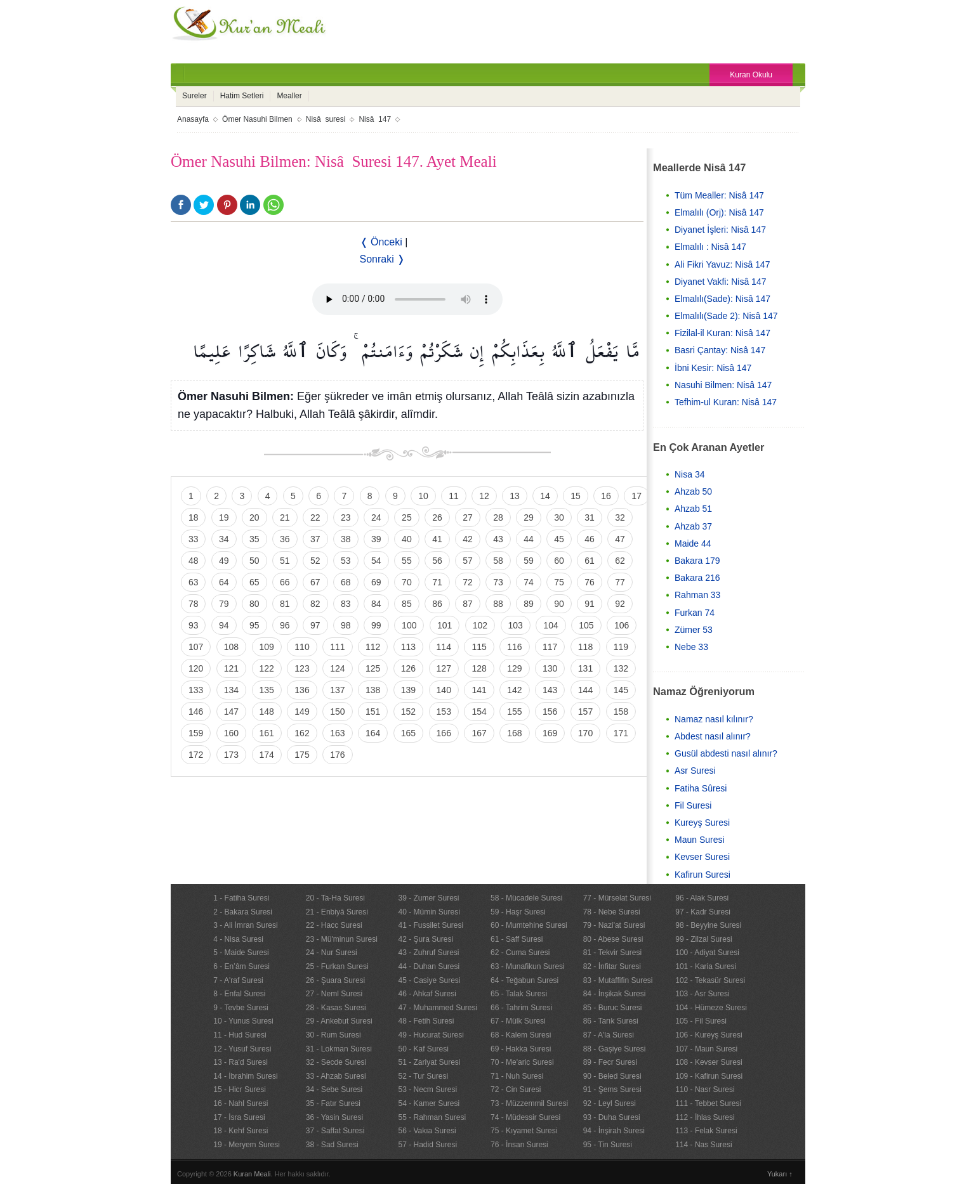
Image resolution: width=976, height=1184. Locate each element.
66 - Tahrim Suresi (521, 1007)
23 (346, 517)
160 (231, 733)
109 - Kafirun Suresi (708, 1076)
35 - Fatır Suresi (333, 1103)
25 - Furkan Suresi (337, 966)
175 (301, 755)
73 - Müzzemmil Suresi (529, 1103)
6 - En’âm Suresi (241, 966)
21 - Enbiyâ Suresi (337, 912)
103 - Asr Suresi (702, 993)
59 (529, 561)
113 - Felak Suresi (706, 1130)
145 (621, 690)
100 (409, 625)
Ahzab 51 (693, 509)
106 (621, 625)
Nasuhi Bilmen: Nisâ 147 (723, 385)
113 (408, 647)
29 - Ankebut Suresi (339, 1021)
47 (620, 539)
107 (195, 647)
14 (545, 496)
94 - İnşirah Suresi (614, 1130)
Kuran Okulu (751, 74)
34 (224, 539)
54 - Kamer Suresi (428, 1103)
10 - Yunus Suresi (243, 1021)
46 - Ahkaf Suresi (427, 993)
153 (444, 711)
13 (515, 496)
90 (559, 604)
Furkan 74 (695, 613)
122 (267, 668)
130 (550, 668)
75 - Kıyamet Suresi (524, 1130)
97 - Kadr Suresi (702, 912)
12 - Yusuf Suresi (242, 1048)
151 (373, 711)
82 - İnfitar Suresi (612, 966)
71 (437, 582)
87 (468, 604)
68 (346, 582)
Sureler (194, 95)
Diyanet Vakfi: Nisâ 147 (720, 281)
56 (437, 561)
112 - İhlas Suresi (704, 1117)
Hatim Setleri (242, 95)
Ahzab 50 (693, 491)
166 (444, 733)
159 (195, 733)
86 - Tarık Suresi (610, 1021)
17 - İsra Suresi (239, 1117)
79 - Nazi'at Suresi (614, 925)
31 (589, 517)
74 (529, 582)
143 (550, 690)
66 (285, 582)
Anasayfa (193, 119)
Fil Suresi (693, 805)
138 (373, 690)
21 (285, 517)
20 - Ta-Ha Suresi (335, 898)
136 (301, 690)
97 (315, 625)
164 (373, 733)
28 (498, 517)
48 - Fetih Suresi (426, 1021)
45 (559, 539)
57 (468, 561)
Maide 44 (693, 543)
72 (468, 582)
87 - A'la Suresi (608, 1035)
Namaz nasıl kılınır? (714, 719)
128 (479, 668)
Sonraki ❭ (383, 259)
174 (267, 755)
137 (337, 690)
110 (301, 647)
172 (195, 755)
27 (468, 517)
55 (407, 561)
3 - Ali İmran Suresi (245, 925)
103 (515, 625)
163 (337, 733)
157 (585, 711)
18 (193, 517)
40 (407, 539)
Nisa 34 (689, 474)
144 (585, 690)
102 (480, 625)
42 (468, 539)
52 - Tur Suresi (423, 1076)
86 (437, 604)
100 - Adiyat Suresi (707, 952)
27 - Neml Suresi (334, 993)
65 (254, 582)
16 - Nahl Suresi (240, 1103)
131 (585, 668)
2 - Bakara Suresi (242, 912)
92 (620, 604)
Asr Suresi (695, 770)
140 (444, 690)
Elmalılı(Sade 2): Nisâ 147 (726, 316)
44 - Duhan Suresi (428, 966)
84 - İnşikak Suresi (614, 993)
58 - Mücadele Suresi (526, 898)
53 (346, 561)
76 (589, 582)
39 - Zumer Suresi (428, 898)
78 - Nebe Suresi (611, 912)
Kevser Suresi (702, 857)
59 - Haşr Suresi (518, 912)
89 (529, 604)
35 (254, 539)
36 (285, 539)
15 (575, 496)
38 (346, 539)
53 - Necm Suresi (427, 1089)
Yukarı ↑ (780, 1174)
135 (267, 690)
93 (193, 625)
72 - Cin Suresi (516, 1089)
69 (376, 582)
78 (193, 604)
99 (376, 625)
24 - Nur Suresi (331, 952)
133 (195, 690)
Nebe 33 (691, 647)
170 (585, 733)
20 (254, 517)
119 (621, 647)
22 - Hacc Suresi (334, 925)
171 (621, 733)
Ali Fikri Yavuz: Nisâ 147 (722, 264)
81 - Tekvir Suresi (612, 952)
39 (376, 539)
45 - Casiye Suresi (429, 980)
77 (620, 582)
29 (529, 517)
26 (437, 517)
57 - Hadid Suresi (427, 1144)
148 (267, 711)
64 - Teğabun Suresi (524, 980)
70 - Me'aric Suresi (522, 1062)
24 (376, 517)
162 (301, 733)
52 (315, 561)
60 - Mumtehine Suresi (529, 925)
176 (337, 755)
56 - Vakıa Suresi (427, 1130)
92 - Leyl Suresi (609, 1103)
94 (224, 625)
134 (231, 690)
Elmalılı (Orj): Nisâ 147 (719, 212)
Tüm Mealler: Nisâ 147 (719, 195)
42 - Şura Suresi (425, 939)
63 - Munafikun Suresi (528, 966)
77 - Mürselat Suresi (617, 898)
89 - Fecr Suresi (610, 1062)
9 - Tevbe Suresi (240, 1007)
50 (254, 561)
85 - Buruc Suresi (612, 1007)
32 (620, 517)
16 (606, 496)
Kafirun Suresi (702, 874)
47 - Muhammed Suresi (437, 1007)
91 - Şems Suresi (612, 1089)
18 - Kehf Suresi (240, 1130)
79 (224, 604)
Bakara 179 (697, 561)
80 (254, 604)
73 (498, 582)
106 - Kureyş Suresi (708, 1035)
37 (315, 539)
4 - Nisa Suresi (238, 939)
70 (407, 582)
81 (285, 604)
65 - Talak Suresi (519, 993)
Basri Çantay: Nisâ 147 (720, 350)
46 (589, 539)
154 (479, 711)
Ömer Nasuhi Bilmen (257, 119)
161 (267, 733)
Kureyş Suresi (702, 822)
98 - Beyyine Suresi (708, 925)
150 (337, 711)
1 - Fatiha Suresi (241, 898)
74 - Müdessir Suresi (525, 1117)
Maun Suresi (700, 840)
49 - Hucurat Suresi (430, 1035)
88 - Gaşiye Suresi (614, 1048)
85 (407, 604)
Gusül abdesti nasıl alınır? (726, 753)
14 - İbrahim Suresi (245, 1076)
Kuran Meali (252, 1174)
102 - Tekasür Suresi (710, 980)
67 (315, 582)
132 (621, 668)
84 (376, 604)
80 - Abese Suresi (613, 939)
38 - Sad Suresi (332, 1144)
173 (231, 755)
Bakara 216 (697, 578)
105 (586, 625)
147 (231, 711)
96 (285, 625)
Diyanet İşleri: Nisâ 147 (720, 229)
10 (423, 496)
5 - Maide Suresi (240, 952)
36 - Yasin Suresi (334, 1117)
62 (620, 561)
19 (224, 517)
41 (437, 539)
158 (621, 711)
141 (479, 690)
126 (408, 668)
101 (444, 625)
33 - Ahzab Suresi (336, 1076)
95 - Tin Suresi (607, 1144)
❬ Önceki (381, 242)
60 (559, 561)
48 (193, 561)
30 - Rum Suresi (333, 1035)
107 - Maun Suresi (706, 1048)
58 (498, 561)
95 (254, 625)
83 (346, 604)
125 (373, 668)
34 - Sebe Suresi (334, 1089)
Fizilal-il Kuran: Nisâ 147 (722, 333)
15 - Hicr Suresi (239, 1089)
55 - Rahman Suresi (432, 1117)
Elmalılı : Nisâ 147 (710, 247)
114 (444, 647)
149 (301, 711)
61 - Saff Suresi (517, 939)
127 (444, 668)
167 (479, 733)
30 (559, 517)
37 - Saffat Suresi (335, 1130)
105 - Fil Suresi (701, 1021)
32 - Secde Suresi (336, 1062)
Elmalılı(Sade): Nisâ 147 (722, 299)
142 (514, 690)
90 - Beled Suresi (612, 1076)
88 (498, 604)
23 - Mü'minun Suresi (342, 939)
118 (585, 647)
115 (479, 647)
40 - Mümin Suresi (428, 912)
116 (514, 647)
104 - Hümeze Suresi (711, 1007)
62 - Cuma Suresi (520, 952)
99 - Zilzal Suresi (703, 939)
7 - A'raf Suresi (238, 980)
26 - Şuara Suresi (335, 980)
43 (498, 539)
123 (301, 668)
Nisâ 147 (375, 119)
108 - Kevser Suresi (708, 1062)
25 (407, 517)
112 (373, 647)
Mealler (289, 95)
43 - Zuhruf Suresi (428, 952)
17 (636, 496)
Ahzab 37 (693, 526)
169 (550, 733)
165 (408, 733)
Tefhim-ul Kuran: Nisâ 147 (726, 402)
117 (550, 647)
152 (408, 711)
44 (529, 539)
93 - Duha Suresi (611, 1117)
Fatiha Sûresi (701, 788)
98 (346, 625)
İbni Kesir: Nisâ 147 (713, 368)
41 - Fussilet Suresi (430, 925)
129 (514, 668)
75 (559, 582)
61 (589, 561)
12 (484, 496)
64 (224, 582)
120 (195, 668)
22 (315, 517)
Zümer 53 (694, 630)
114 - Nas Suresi (703, 1144)
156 (550, 711)
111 (337, 647)
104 (550, 625)
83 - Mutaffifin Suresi (618, 980)
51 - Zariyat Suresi (429, 1062)
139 (408, 690)
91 (589, 604)
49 (224, 561)
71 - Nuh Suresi (517, 1076)
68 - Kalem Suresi (521, 1035)
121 (231, 668)
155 (514, 711)
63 (193, 582)
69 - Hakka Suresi (521, 1048)
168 (514, 733)
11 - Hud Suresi (239, 1035)
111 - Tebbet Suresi (708, 1103)
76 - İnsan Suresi (519, 1144)
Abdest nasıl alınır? (713, 736)
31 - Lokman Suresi (339, 1048)
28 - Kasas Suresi (336, 1007)
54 (376, 561)
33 (193, 539)
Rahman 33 (697, 595)
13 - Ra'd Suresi (240, 1062)
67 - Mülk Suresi (518, 1021)
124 (337, 668)
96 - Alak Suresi (702, 898)
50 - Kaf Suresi (423, 1048)
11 (454, 496)
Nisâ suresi (326, 119)
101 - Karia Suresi (705, 966)
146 (195, 711)
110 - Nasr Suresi (704, 1089)
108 (231, 647)
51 (285, 561)
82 (315, 604)
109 (267, 647)
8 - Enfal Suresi (239, 993)
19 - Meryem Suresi (246, 1144)
